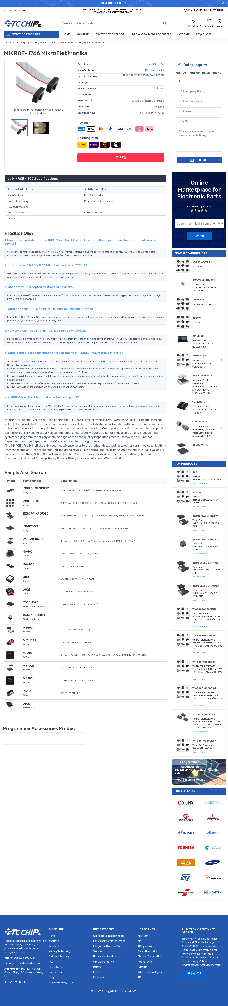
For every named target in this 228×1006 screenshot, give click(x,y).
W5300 (28, 653)
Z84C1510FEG (32, 526)
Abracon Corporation (150, 956)
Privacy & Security (59, 951)
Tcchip (123, 991)
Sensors (97, 951)
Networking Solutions (105, 956)
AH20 (27, 703)
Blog (51, 977)
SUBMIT (199, 160)
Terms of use (56, 946)
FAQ (51, 961)
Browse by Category (111, 34)
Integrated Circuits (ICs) (107, 946)
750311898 (31, 602)
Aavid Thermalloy (148, 951)
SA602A (29, 564)
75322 (27, 691)
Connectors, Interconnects (108, 935)
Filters (96, 972)
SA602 (28, 551)
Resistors (98, 977)
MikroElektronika (154, 70)
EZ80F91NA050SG (36, 513)
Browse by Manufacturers (151, 34)
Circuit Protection (103, 961)
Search (199, 236)
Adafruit (142, 967)
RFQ (120, 157)
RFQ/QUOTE (203, 34)
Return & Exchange (60, 956)
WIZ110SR (29, 640)
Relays (97, 967)
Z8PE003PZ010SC (36, 488)
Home (66, 34)
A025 (26, 589)
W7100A (28, 665)
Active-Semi (145, 961)
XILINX (132, 991)
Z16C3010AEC (33, 539)
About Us (83, 34)
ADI (139, 977)
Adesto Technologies (150, 972)
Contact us (55, 972)
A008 (27, 577)
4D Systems (145, 946)
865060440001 (34, 615)
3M (139, 941)
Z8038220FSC (33, 501)
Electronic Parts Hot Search (198, 931)
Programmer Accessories (92, 42)
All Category (22, 42)
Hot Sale (183, 34)
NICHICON (143, 935)
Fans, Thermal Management (109, 941)
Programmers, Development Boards (53, 42)
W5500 (28, 627)
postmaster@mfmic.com (27, 963)
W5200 (28, 678)
